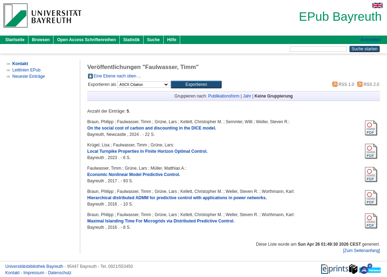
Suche (153, 39)
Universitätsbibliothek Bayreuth (34, 266)
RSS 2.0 (367, 84)
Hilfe (171, 39)
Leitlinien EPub (26, 70)
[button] (196, 84)
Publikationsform (224, 96)
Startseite (15, 39)
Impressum (34, 272)
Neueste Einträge (28, 76)
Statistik (131, 39)
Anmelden (370, 39)
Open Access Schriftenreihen (86, 39)
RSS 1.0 (342, 84)
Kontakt (13, 272)
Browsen (41, 39)
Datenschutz (59, 272)
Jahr (247, 96)
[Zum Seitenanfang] (361, 250)
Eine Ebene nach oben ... (117, 76)
